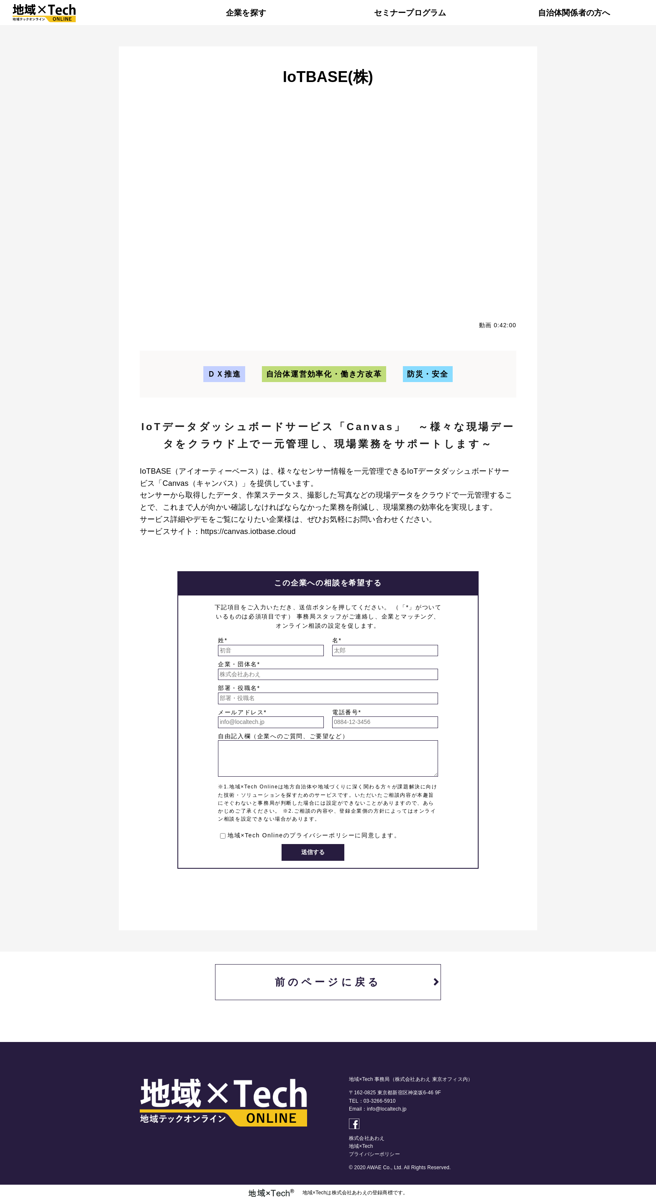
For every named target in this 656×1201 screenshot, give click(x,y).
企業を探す (246, 12)
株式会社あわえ (366, 1138)
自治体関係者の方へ (574, 12)
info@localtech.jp (387, 1109)
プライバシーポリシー (322, 835)
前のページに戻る (328, 982)
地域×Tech (361, 1146)
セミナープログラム (410, 12)
